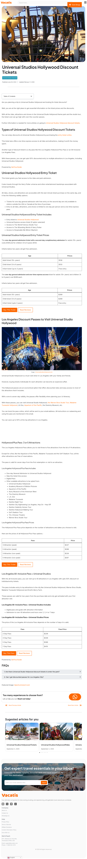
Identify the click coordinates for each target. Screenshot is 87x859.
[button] (31, 96)
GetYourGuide (16, 167)
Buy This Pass (8, 653)
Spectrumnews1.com (22, 685)
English (11, 858)
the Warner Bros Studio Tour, (58, 403)
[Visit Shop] (74, 4)
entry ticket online (64, 135)
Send (44, 783)
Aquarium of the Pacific (33, 405)
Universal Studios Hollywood (10, 77)
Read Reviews (25, 310)
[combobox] (45, 3)
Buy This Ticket (9, 310)
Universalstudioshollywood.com (43, 372)
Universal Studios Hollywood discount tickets (63, 123)
